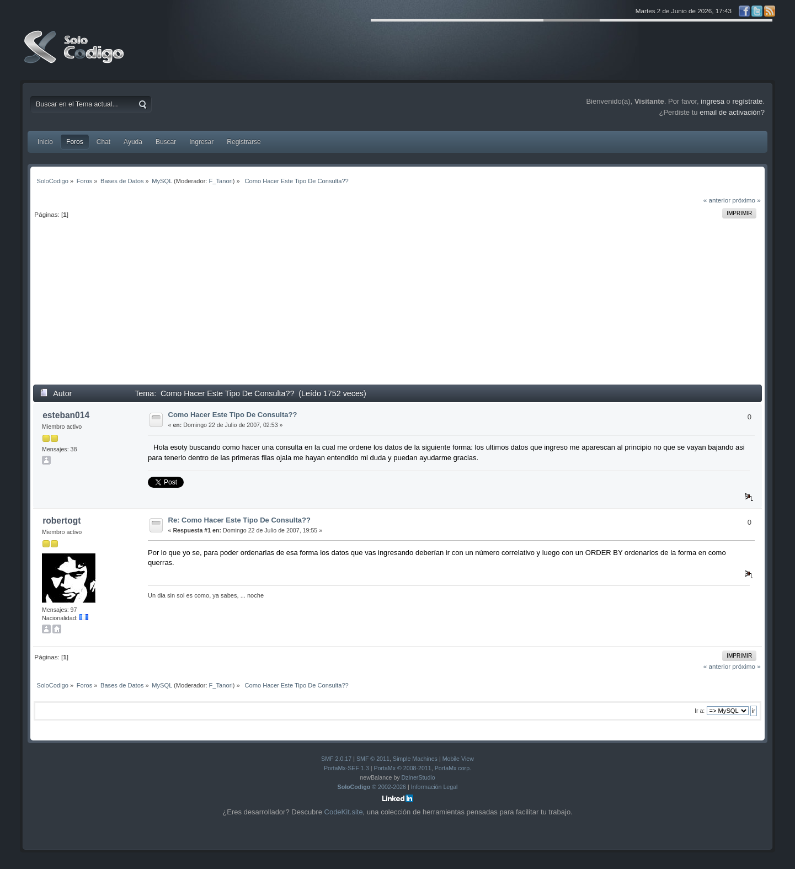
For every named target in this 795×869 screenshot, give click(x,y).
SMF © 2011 (373, 758)
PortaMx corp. (453, 768)
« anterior (716, 200)
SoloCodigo (75, 55)
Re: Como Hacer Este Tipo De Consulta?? (239, 520)
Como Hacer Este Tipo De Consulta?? (232, 414)
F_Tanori (221, 181)
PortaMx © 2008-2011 (402, 768)
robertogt (61, 520)
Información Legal (434, 786)
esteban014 (65, 415)
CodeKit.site (343, 812)
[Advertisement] (398, 307)
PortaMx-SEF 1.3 (346, 768)
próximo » (746, 200)
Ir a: (700, 710)
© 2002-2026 (372, 786)
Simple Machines (415, 758)
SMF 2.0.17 (336, 758)
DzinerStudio (418, 777)
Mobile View (458, 758)
